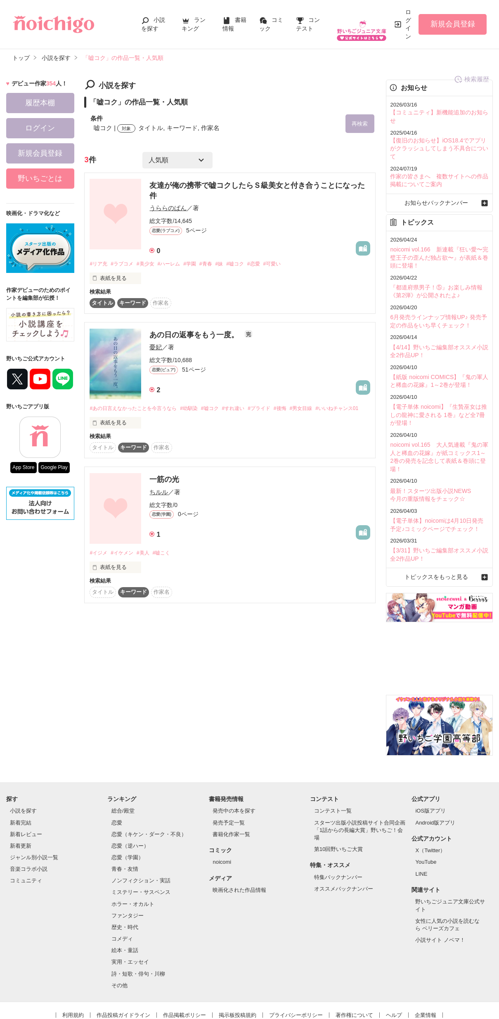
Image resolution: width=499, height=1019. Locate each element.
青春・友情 (124, 827)
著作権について (354, 973)
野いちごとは (40, 178)
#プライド (275, 411)
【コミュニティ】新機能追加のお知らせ (438, 112)
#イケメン (125, 567)
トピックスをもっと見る (439, 535)
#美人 (148, 567)
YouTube (425, 820)
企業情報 (425, 973)
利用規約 (73, 973)
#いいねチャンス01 (113, 422)
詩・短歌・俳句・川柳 (138, 932)
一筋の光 (164, 493)
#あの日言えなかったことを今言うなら (137, 411)
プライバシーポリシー (296, 973)
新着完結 (20, 780)
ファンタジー (127, 873)
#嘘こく (168, 567)
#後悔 (298, 411)
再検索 (355, 124)
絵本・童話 (124, 908)
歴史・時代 (124, 885)
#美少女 (151, 266)
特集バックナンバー (338, 835)
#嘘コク (250, 266)
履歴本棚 (40, 103)
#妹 (233, 266)
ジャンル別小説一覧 (34, 816)
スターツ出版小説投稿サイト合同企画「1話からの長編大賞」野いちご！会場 (359, 788)
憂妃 (155, 349)
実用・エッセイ (130, 920)
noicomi (222, 820)
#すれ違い (246, 411)
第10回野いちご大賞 (338, 807)
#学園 (200, 266)
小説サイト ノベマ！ (440, 898)
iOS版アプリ (430, 769)
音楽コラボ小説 (28, 827)
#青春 (218, 266)
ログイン (408, 24)
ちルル (158, 505)
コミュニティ (26, 839)
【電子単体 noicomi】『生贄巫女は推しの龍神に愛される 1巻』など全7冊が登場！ (437, 387)
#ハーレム (177, 266)
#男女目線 (322, 411)
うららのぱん (168, 209)
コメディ (122, 897)
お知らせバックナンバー (439, 183)
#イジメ (99, 567)
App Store (23, 467)
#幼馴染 (197, 411)
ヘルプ (394, 973)
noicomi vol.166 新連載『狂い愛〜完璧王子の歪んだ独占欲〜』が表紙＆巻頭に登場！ (438, 236)
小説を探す (23, 769)
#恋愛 (271, 266)
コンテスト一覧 (333, 769)
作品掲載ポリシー (184, 973)
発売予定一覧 (229, 780)
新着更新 (20, 804)
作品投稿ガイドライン (123, 973)
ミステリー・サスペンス (140, 850)
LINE (421, 832)
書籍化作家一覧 (231, 792)
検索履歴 (353, 86)
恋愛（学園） (127, 816)
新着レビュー (26, 792)
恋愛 (116, 780)
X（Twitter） (430, 809)
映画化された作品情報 (239, 848)
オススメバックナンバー (343, 847)
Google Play (53, 467)
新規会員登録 (452, 24)
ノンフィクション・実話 (140, 839)
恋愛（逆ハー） (130, 804)
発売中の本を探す (234, 769)
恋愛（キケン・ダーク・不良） (149, 792)
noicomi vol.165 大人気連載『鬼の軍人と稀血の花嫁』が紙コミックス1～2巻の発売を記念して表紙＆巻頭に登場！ (438, 423)
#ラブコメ (125, 266)
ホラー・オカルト (132, 862)
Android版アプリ (435, 780)
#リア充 (99, 266)
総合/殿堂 (123, 769)
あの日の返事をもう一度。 (195, 337)
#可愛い (291, 266)
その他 (119, 943)
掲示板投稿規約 (237, 973)
